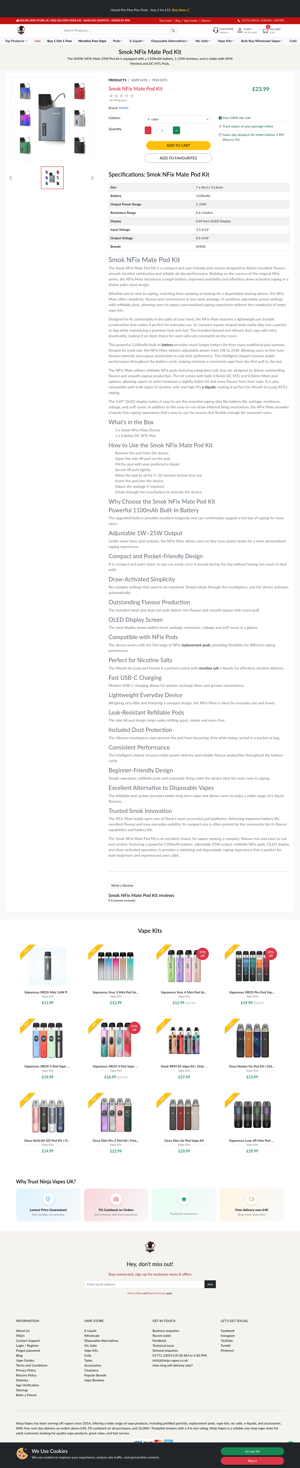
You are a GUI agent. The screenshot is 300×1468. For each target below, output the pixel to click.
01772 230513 (248, 20)
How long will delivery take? (173, 1365)
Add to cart (178, 145)
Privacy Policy (135, 1293)
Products (117, 80)
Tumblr (226, 1345)
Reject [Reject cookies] (252, 1461)
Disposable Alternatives (101, 1340)
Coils (87, 1355)
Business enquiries (166, 1331)
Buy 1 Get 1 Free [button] (60, 41)
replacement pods (195, 645)
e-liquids (209, 387)
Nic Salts (90, 1345)
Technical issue (163, 1345)
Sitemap (22, 1390)
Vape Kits (139, 80)
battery (168, 344)
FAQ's (20, 1335)
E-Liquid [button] (138, 41)
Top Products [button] (17, 41)
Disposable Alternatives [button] (170, 41)
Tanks (88, 1360)
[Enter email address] (144, 1284)
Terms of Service (156, 1293)
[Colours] (178, 119)
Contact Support (28, 1340)
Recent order (162, 1335)
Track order (165, 20)
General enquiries (165, 1350)
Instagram (228, 1335)
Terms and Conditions (32, 1365)
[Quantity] (162, 130)
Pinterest (227, 1350)
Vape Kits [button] (226, 41)
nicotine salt (209, 668)
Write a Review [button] (122, 885)
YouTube (227, 1340)
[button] (168, 97)
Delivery (206, 20)
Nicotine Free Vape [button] (92, 41)
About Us (23, 1331)
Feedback (159, 1340)
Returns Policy (26, 1375)
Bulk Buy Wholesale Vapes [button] (262, 41)
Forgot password (28, 1350)
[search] (173, 30)
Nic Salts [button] (204, 41)
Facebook (228, 1331)
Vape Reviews (94, 1380)
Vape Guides (191, 20)
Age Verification (27, 1385)
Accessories (92, 1365)
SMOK (124, 108)
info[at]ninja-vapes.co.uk (170, 1360)
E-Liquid (90, 1331)
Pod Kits (159, 80)
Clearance (91, 1370)
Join (210, 1284)
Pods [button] (118, 41)
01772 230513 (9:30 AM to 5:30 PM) (180, 1355)
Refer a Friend (26, 1395)
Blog (177, 20)
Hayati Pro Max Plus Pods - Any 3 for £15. (150, 10)
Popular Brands (95, 1375)
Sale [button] (38, 41)
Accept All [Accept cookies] (252, 1451)
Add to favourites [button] (178, 158)
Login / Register (27, 1345)
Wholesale (92, 1335)
